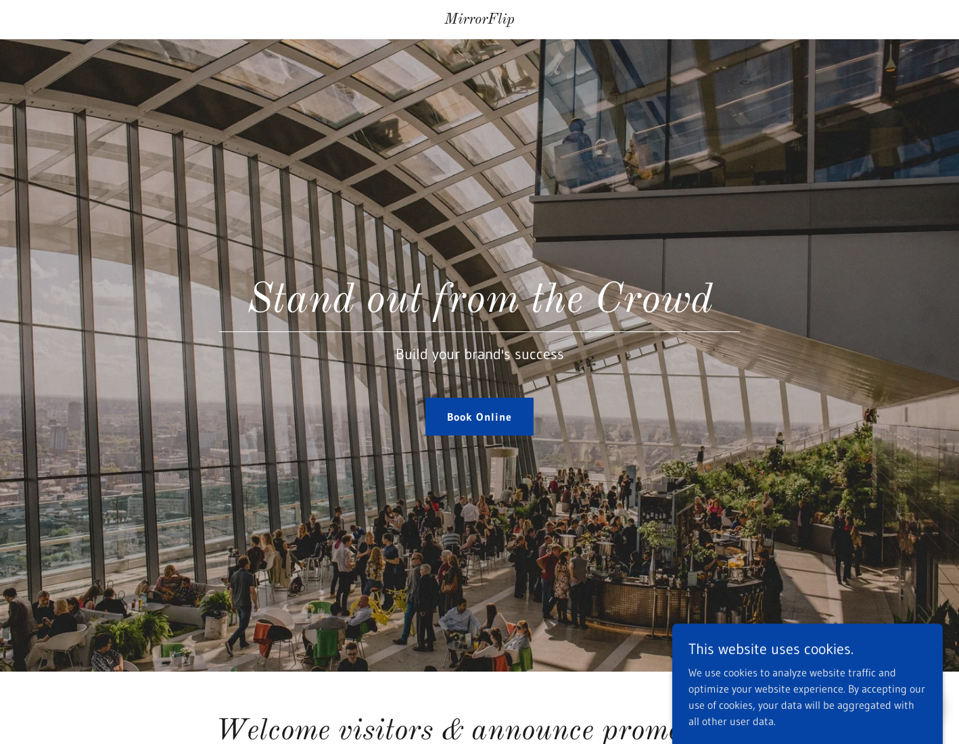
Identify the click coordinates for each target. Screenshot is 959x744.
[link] (479, 19)
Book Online (479, 416)
